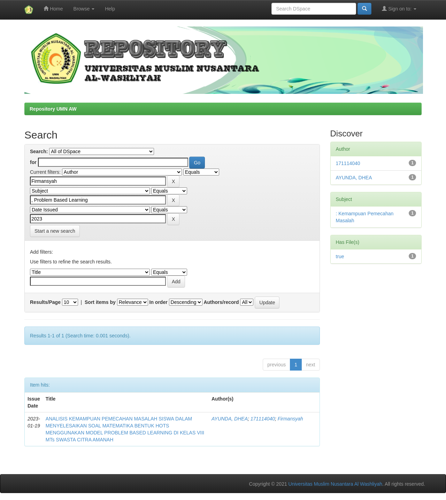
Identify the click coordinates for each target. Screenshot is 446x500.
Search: (39, 151)
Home (53, 9)
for (33, 162)
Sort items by (100, 302)
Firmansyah (290, 418)
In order (158, 302)
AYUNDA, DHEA (230, 418)
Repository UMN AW (53, 109)
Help (110, 9)
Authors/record (221, 302)
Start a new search (54, 231)
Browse (84, 9)
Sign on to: (399, 9)
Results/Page (45, 302)
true (340, 256)
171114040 (263, 418)
